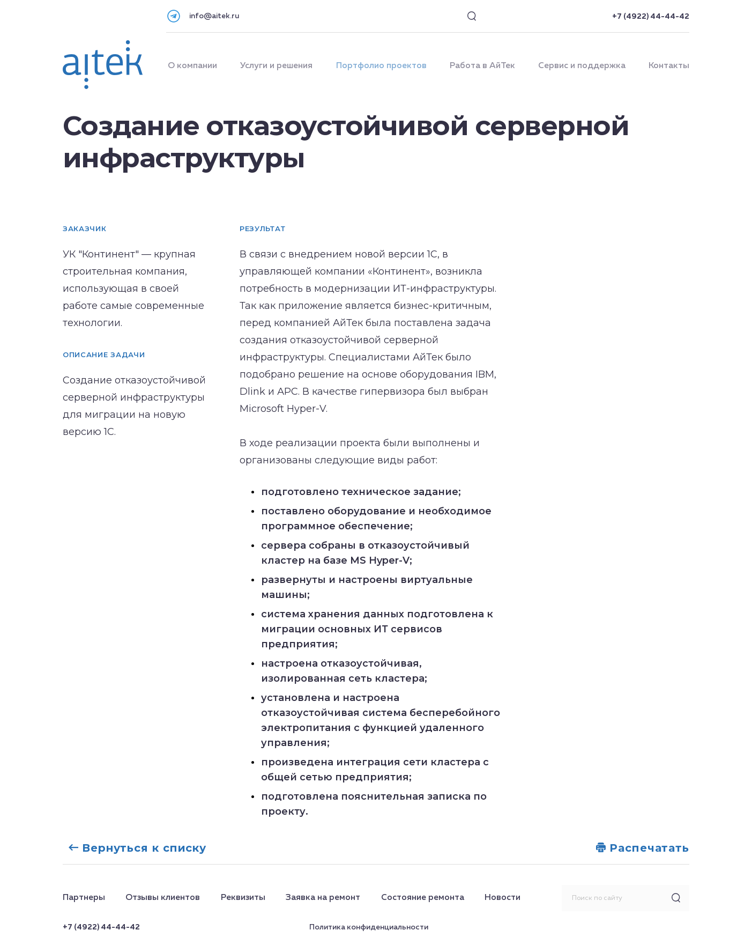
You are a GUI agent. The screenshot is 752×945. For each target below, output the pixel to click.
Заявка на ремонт (323, 898)
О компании (192, 66)
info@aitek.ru (214, 16)
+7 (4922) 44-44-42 (650, 16)
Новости (502, 898)
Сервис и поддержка (582, 66)
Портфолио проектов (381, 66)
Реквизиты (243, 898)
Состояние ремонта (422, 898)
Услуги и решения (276, 66)
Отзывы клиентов (162, 898)
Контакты (669, 66)
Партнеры (84, 898)
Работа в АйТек (482, 66)
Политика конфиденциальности (368, 927)
